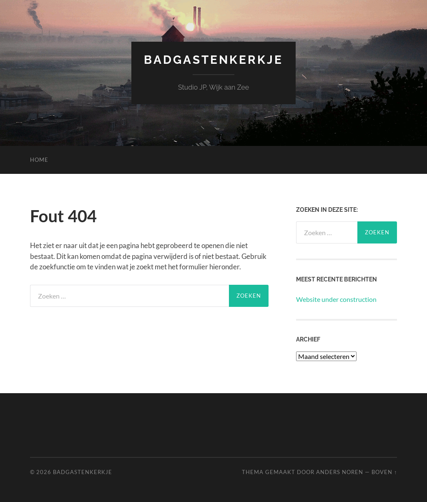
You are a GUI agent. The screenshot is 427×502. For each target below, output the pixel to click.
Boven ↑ (384, 472)
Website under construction (336, 299)
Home (39, 159)
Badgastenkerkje (213, 60)
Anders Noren (339, 472)
